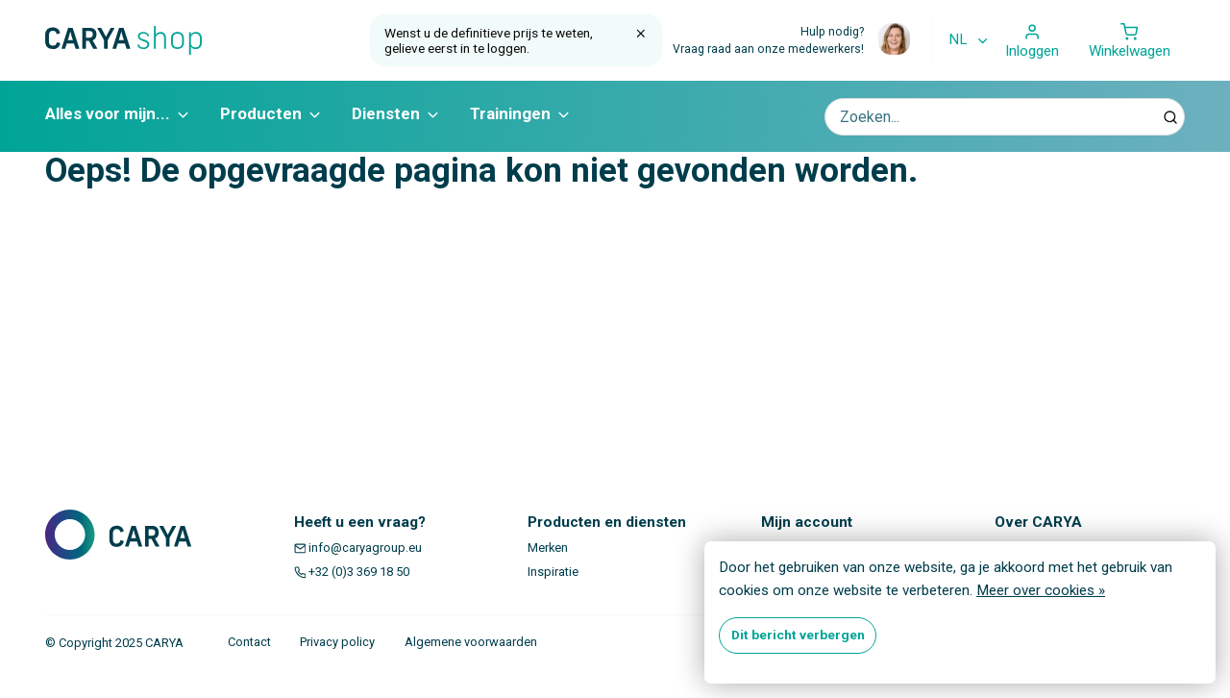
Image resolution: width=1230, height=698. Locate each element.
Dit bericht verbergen (798, 634)
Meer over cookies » (1040, 590)
